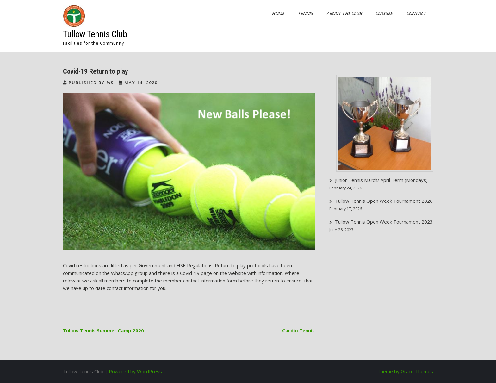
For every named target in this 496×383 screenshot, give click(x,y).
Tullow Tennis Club (95, 34)
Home (278, 13)
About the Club (344, 13)
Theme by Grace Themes (405, 371)
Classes (384, 13)
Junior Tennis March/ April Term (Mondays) (381, 180)
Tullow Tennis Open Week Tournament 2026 (384, 201)
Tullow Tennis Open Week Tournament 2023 (384, 222)
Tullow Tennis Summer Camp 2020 (103, 330)
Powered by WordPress (135, 371)
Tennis (306, 13)
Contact (417, 13)
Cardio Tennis (298, 330)
